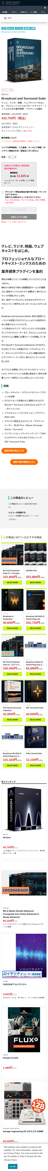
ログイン (14, 12)
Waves (10, 28)
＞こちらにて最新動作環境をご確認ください (20, 141)
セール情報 (33, 12)
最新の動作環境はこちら (24, 462)
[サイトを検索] (19, 18)
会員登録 (4, 12)
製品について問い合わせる (13, 222)
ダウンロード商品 (7, 90)
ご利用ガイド (24, 12)
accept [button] (13, 1166)
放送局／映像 (30, 28)
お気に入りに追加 (19, 217)
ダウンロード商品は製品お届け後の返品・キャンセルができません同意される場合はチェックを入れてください (25, 197)
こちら (29, 131)
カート (43, 12)
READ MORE (12, 582)
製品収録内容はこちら (14, 451)
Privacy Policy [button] (10, 1160)
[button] (5, 1166)
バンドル (19, 28)
